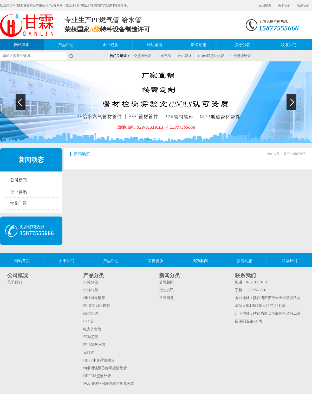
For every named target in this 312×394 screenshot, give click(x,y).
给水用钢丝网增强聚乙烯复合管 (108, 384)
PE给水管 (90, 282)
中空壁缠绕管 (141, 56)
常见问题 (18, 203)
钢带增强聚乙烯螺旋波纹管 (105, 368)
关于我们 (284, 5)
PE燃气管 (164, 56)
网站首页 (22, 45)
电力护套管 (92, 329)
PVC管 (88, 321)
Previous (20, 102)
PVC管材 (184, 56)
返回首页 (265, 5)
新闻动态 (198, 45)
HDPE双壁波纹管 (211, 56)
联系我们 (303, 5)
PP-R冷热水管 (94, 345)
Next (291, 102)
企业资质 (110, 45)
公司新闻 (18, 180)
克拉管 (88, 352)
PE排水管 (90, 313)
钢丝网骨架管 (94, 298)
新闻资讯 (299, 154)
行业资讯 (18, 191)
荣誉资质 (155, 261)
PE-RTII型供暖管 (96, 306)
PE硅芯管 (90, 337)
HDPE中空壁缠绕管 (99, 360)
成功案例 (154, 45)
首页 (286, 154)
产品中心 (66, 45)
